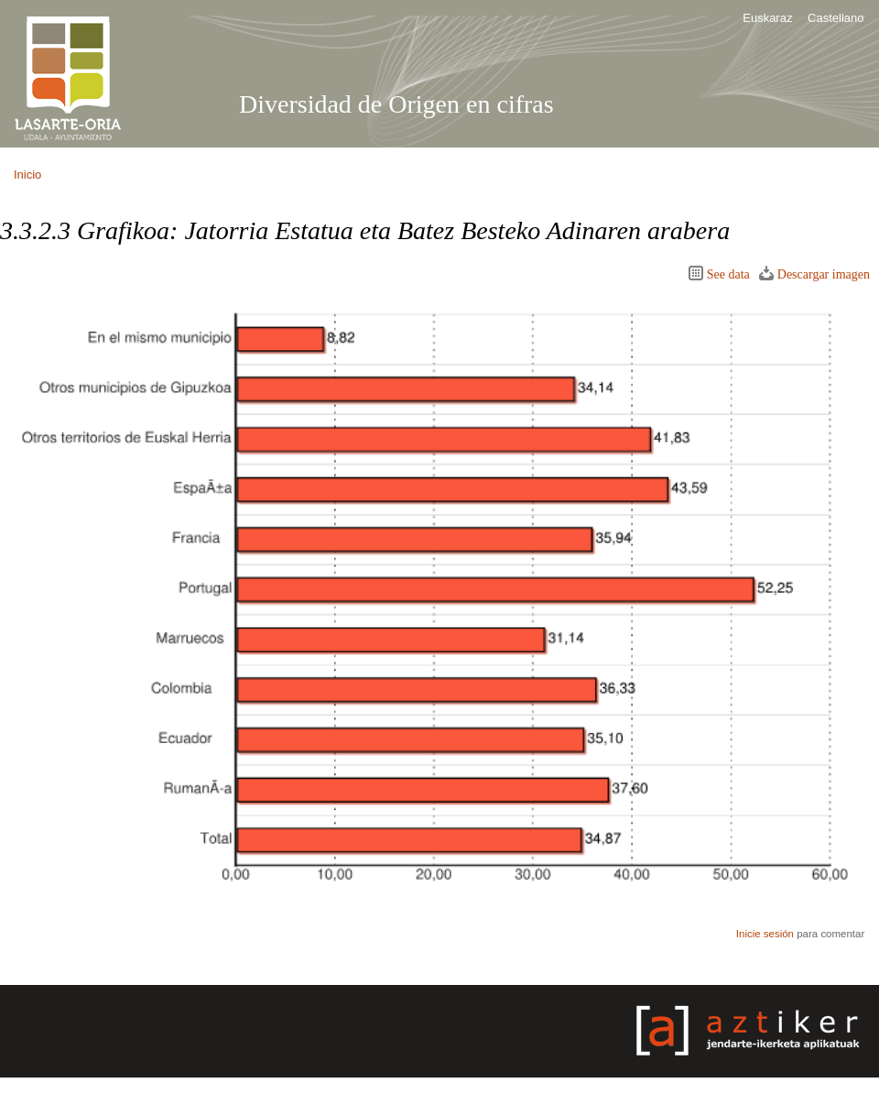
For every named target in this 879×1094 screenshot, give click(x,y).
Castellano (835, 18)
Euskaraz (767, 18)
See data (728, 274)
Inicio (27, 174)
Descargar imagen (823, 274)
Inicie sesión (765, 933)
